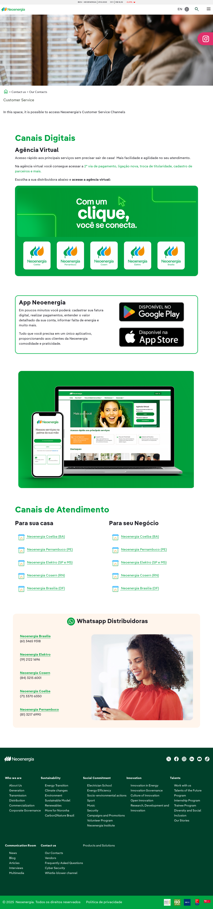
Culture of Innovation (145, 795)
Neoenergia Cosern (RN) (46, 575)
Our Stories (181, 820)
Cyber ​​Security (55, 868)
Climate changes (56, 790)
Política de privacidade (104, 902)
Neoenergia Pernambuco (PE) (50, 549)
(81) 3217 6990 (30, 714)
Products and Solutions (99, 845)
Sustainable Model (57, 800)
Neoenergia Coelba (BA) (41, 536)
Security (92, 810)
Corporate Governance (25, 810)
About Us (15, 785)
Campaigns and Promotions (106, 815)
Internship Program (187, 800)
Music (91, 805)
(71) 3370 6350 (31, 696)
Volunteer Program (100, 820)
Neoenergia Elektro (35, 654)
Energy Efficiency (99, 790)
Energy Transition (56, 785)
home (5, 91)
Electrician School (99, 785)
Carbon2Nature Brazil (59, 815)
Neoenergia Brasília (35, 636)
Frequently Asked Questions (64, 863)
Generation (16, 790)
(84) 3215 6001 (30, 678)
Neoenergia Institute (101, 825)
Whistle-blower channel (61, 873)
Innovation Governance (147, 790)
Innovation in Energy (145, 785)
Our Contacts (54, 853)
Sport (91, 800)
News (13, 853)
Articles (14, 863)
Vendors (50, 858)
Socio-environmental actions (106, 795)
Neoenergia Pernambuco (39, 709)
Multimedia (16, 873)
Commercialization (22, 805)
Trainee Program (185, 805)
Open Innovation (142, 800)
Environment (53, 795)
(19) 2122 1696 (30, 659)
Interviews (16, 868)
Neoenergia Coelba (35, 691)
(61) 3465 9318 (30, 641)
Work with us (182, 785)
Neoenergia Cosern (35, 673)
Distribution (17, 800)
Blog (12, 858)
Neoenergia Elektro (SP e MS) (50, 562)
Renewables (53, 805)
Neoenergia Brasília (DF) (46, 588)
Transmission (17, 795)
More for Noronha (57, 810)
